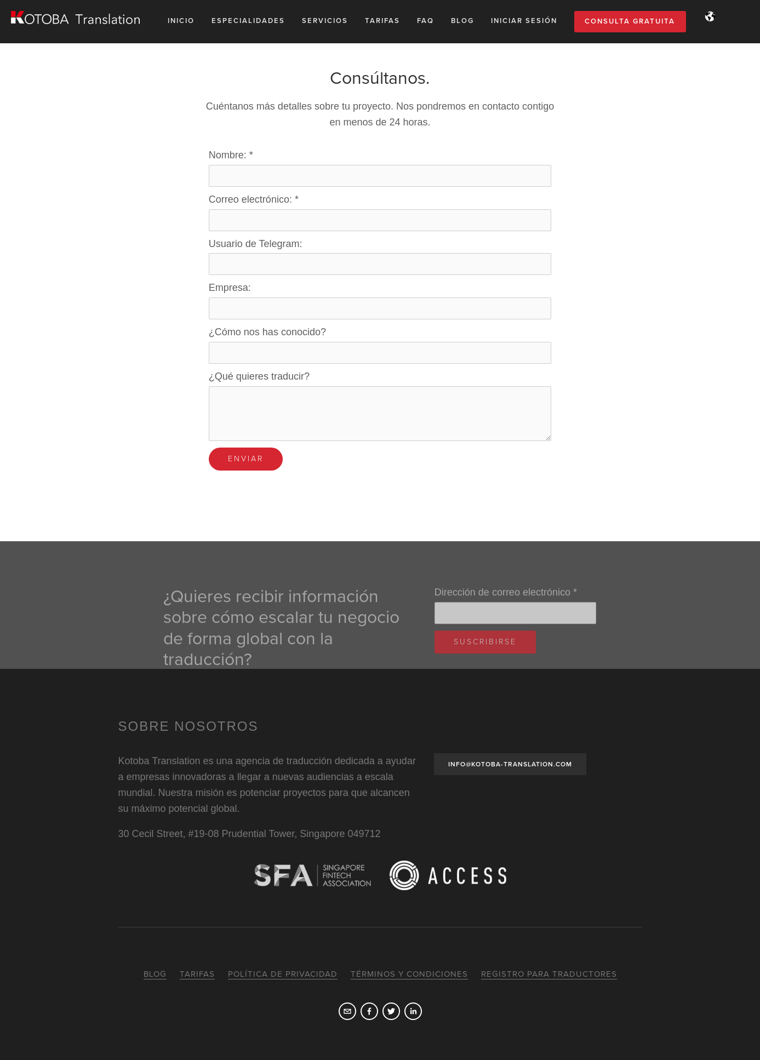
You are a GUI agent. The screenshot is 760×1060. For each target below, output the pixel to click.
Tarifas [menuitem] (382, 20)
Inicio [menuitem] (181, 20)
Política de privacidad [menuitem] (283, 974)
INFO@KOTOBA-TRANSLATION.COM (510, 764)
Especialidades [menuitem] (248, 20)
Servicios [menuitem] (325, 20)
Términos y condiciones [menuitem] (409, 974)
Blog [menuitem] (462, 20)
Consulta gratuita (630, 21)
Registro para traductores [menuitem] (549, 974)
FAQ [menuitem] (425, 20)
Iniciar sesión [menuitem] (524, 20)
